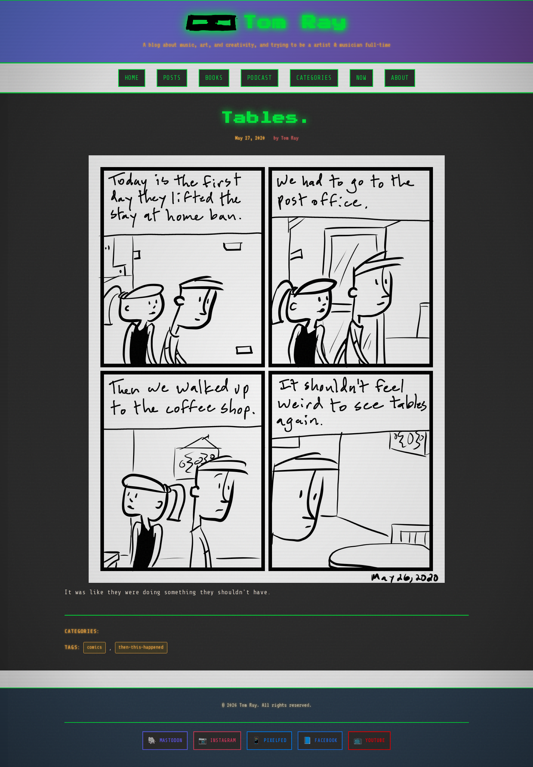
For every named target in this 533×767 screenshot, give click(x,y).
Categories (314, 77)
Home (132, 77)
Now (361, 77)
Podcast (259, 77)
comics (94, 647)
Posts (172, 77)
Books (214, 77)
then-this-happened (141, 647)
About (400, 77)
